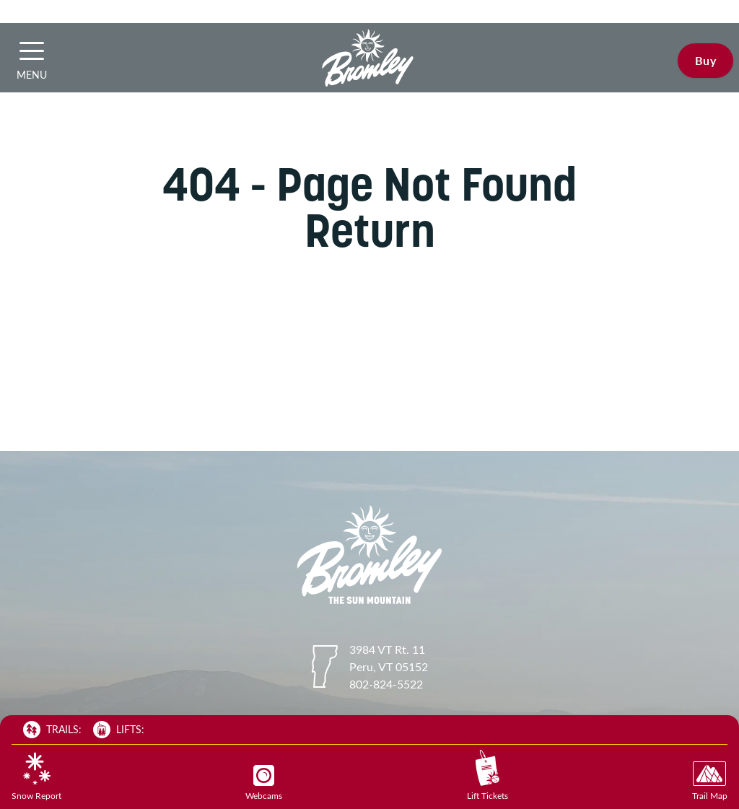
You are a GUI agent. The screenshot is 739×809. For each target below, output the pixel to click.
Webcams (263, 783)
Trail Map (709, 781)
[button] (31, 50)
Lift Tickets (487, 775)
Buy (705, 60)
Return (370, 230)
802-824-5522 (386, 683)
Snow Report (36, 776)
